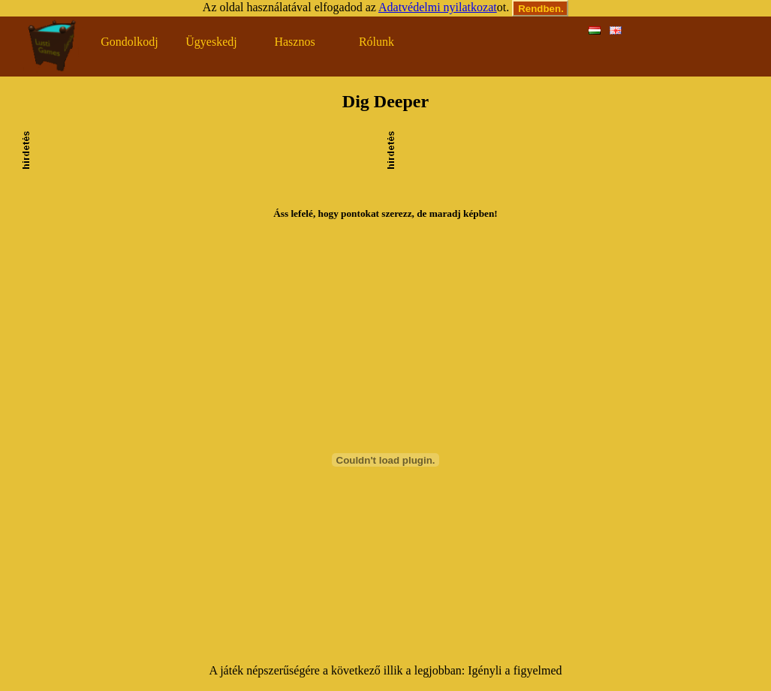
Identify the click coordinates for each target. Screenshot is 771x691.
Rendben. (541, 8)
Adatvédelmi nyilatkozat (437, 7)
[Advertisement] (208, 168)
